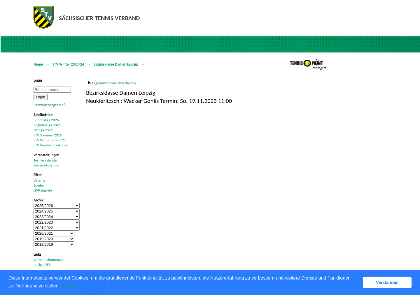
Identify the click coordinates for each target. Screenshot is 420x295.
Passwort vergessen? (49, 105)
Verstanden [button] (387, 282)
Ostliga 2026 (43, 130)
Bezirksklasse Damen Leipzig (116, 64)
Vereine (39, 180)
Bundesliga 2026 (46, 120)
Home (38, 64)
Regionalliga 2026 (47, 125)
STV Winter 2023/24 (68, 64)
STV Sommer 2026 (48, 135)
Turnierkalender (46, 160)
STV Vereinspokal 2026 (51, 145)
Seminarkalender (47, 165)
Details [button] (69, 285)
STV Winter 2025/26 (49, 140)
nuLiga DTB (42, 264)
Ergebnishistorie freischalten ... (115, 83)
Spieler (39, 185)
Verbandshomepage (49, 259)
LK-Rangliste (43, 190)
